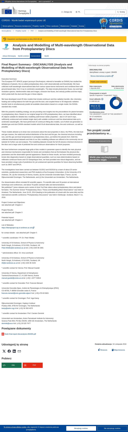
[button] (78, 12)
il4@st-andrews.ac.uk (10, 263)
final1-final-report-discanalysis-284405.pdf (20, 334)
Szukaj (81, 26)
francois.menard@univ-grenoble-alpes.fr (17, 293)
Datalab (74, 26)
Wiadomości (64, 26)
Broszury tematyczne (23, 26)
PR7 (32, 31)
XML (13, 365)
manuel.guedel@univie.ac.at (12, 278)
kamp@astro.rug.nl (9, 308)
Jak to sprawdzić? (45, 1)
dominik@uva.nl (8, 323)
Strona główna (8, 26)
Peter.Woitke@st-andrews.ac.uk (14, 248)
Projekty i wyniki (39, 26)
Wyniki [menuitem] (46, 56)
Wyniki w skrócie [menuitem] (23, 56)
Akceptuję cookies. (81, 428)
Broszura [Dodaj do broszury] (102, 349)
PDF (34, 365)
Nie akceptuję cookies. (112, 428)
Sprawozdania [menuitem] (35, 56)
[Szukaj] (121, 12)
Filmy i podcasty (52, 26)
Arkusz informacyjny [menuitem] (9, 56)
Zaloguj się (66, 12)
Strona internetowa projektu (101, 76)
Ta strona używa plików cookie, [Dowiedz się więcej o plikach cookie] (15, 427)
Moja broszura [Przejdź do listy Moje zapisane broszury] (118, 350)
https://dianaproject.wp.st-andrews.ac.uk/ (17, 228)
